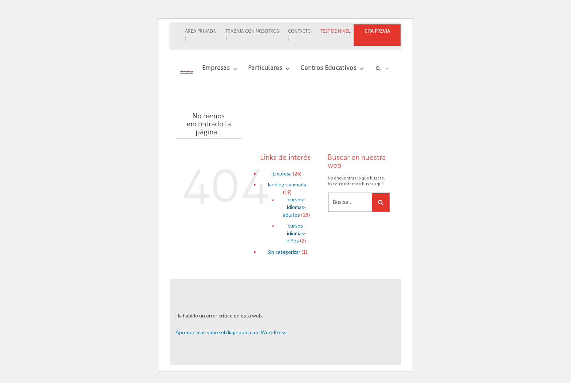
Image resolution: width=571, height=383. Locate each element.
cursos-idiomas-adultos (294, 206)
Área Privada (200, 31)
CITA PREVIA (377, 31)
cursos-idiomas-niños (296, 233)
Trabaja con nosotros (252, 31)
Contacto (299, 31)
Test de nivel (335, 31)
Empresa (282, 173)
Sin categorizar (283, 252)
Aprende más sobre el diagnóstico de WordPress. (232, 332)
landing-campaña (287, 184)
